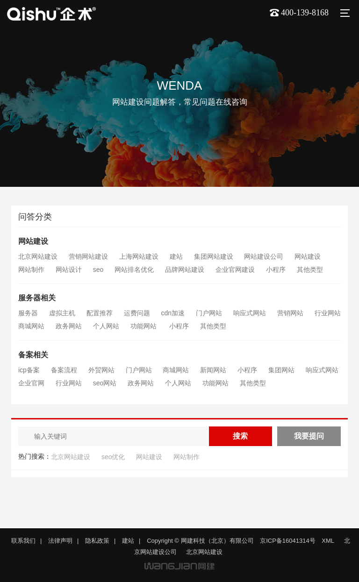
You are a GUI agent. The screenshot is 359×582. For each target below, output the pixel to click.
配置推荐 (99, 313)
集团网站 (281, 370)
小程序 (276, 269)
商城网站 (31, 326)
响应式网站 (249, 313)
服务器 (28, 313)
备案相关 (33, 355)
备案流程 (64, 370)
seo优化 (113, 457)
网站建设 (33, 241)
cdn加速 (173, 313)
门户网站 (209, 313)
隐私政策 (97, 540)
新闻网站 (213, 370)
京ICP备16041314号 (288, 540)
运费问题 (137, 313)
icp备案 (29, 370)
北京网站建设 (37, 256)
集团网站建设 (213, 256)
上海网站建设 (138, 256)
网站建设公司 (263, 256)
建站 (176, 256)
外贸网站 (101, 370)
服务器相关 (37, 298)
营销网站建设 (88, 256)
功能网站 (144, 326)
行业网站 (328, 313)
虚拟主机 (62, 313)
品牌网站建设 (184, 269)
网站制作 (31, 269)
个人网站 (106, 326)
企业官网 (31, 383)
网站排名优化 (134, 269)
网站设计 (69, 269)
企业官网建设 (235, 269)
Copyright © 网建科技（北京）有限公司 (200, 540)
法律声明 (60, 540)
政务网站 (69, 326)
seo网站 (105, 383)
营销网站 (290, 313)
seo (98, 269)
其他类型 (310, 269)
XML (328, 540)
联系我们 (23, 540)
